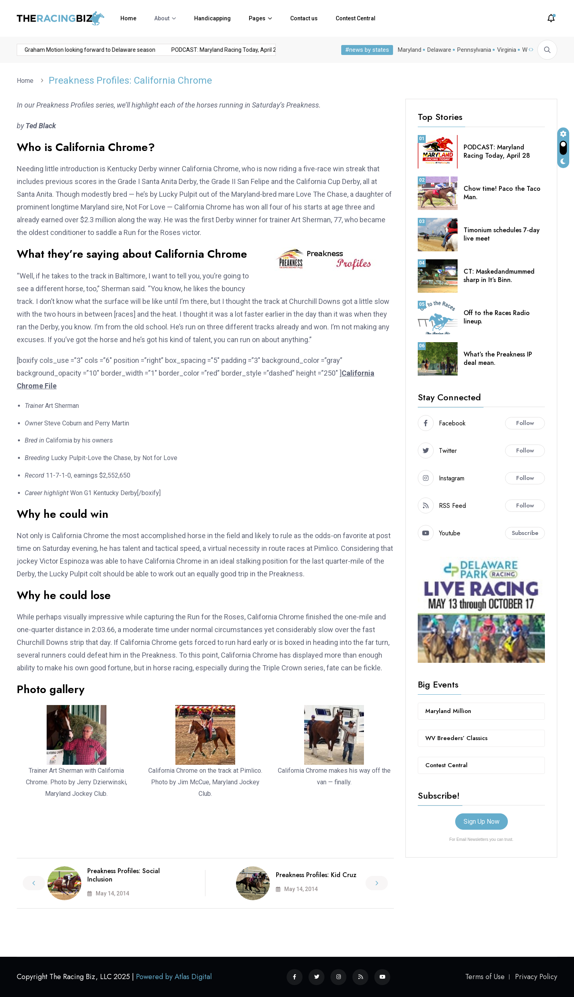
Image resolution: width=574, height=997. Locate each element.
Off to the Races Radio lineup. (497, 317)
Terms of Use (485, 977)
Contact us (304, 18)
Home (128, 18)
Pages (257, 18)
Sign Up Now (481, 821)
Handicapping (212, 18)
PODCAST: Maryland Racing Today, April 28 (210, 50)
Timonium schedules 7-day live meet (502, 234)
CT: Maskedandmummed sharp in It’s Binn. (499, 275)
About (161, 18)
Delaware (439, 49)
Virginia (506, 49)
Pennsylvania (474, 49)
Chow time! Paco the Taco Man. (502, 193)
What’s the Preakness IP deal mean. (498, 358)
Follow (525, 423)
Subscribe (525, 533)
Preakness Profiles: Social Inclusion (123, 875)
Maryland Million (448, 711)
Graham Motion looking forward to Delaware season (74, 50)
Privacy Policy (536, 977)
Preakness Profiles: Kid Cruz (316, 874)
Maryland (409, 49)
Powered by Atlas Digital (174, 977)
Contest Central (355, 18)
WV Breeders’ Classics (456, 738)
